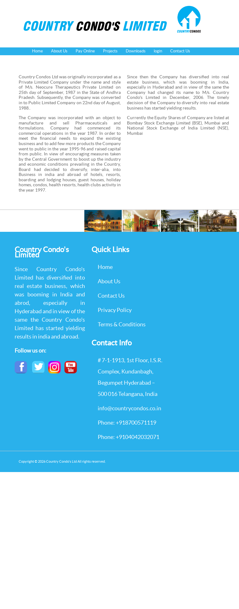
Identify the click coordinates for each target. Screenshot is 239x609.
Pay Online (85, 51)
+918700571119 (136, 422)
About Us (59, 51)
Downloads (136, 51)
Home (37, 51)
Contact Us (180, 51)
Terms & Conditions (122, 324)
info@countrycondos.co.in (129, 408)
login (158, 51)
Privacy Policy (115, 310)
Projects (110, 51)
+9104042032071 (137, 437)
